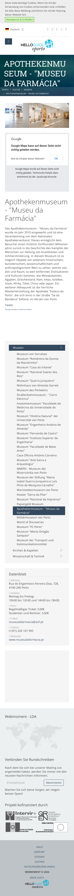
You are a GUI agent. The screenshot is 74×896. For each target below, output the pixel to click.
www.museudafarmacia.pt (26, 639)
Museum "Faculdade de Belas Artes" (36, 448)
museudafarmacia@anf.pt (26, 622)
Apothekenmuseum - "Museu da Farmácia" (38, 510)
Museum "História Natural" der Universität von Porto (37, 418)
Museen (18, 347)
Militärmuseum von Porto (33, 517)
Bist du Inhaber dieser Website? (28, 158)
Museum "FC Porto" (29, 527)
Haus (39, 847)
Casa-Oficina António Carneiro (37, 455)
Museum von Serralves (32, 354)
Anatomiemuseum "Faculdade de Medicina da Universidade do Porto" (39, 407)
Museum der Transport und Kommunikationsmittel (35, 542)
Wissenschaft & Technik (28, 556)
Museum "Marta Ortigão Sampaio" (33, 533)
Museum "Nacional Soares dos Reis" (37, 374)
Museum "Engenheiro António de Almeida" (39, 426)
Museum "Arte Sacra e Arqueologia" (31, 462)
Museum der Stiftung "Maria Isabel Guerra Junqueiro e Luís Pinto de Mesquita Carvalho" (37, 481)
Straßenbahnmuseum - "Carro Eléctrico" (37, 397)
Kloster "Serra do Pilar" (32, 494)
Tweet (9, 305)
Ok (56, 158)
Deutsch (14, 29)
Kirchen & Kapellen (25, 550)
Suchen (39, 861)
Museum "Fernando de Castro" (37, 433)
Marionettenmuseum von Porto (37, 490)
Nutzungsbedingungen (39, 866)
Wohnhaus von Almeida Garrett (37, 385)
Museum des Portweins (32, 390)
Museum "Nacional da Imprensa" (39, 499)
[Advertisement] (36, 326)
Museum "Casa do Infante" (34, 367)
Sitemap (39, 856)
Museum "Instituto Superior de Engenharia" (37, 440)
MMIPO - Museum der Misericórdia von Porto (32, 470)
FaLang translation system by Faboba (18, 309)
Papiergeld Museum (30, 504)
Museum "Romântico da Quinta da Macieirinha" (37, 360)
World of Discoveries (30, 522)
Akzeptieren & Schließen (19, 19)
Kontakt (39, 852)
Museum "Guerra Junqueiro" (36, 380)
